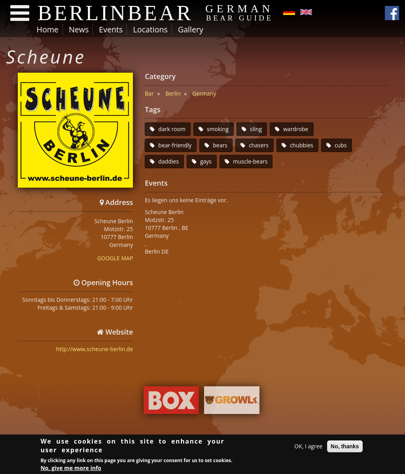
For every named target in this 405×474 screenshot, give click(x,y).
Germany (204, 93)
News (79, 29)
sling (256, 129)
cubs (341, 145)
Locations (150, 29)
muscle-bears (250, 161)
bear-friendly (174, 145)
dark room (171, 129)
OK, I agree (308, 447)
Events (111, 29)
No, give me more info (70, 469)
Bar (149, 93)
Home (48, 29)
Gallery (190, 29)
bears (220, 145)
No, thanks (345, 447)
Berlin (172, 93)
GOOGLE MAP (115, 258)
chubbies (301, 145)
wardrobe (295, 129)
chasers (259, 145)
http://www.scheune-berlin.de (94, 349)
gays (206, 161)
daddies (168, 161)
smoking (218, 129)
